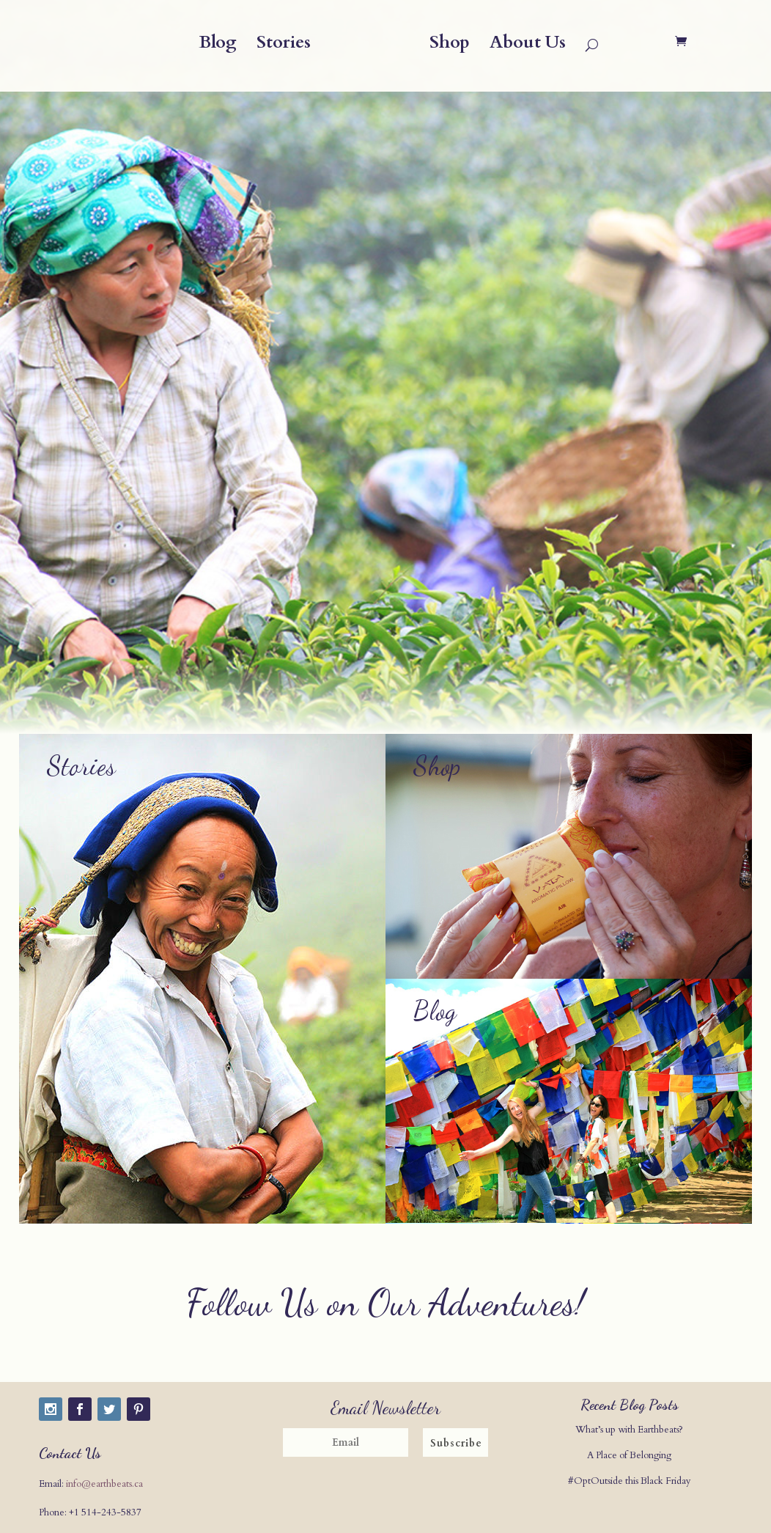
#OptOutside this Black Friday (629, 1481)
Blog (218, 45)
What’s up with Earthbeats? (629, 1429)
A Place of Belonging (629, 1455)
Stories (284, 45)
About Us (528, 45)
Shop (449, 45)
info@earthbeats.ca (104, 1483)
